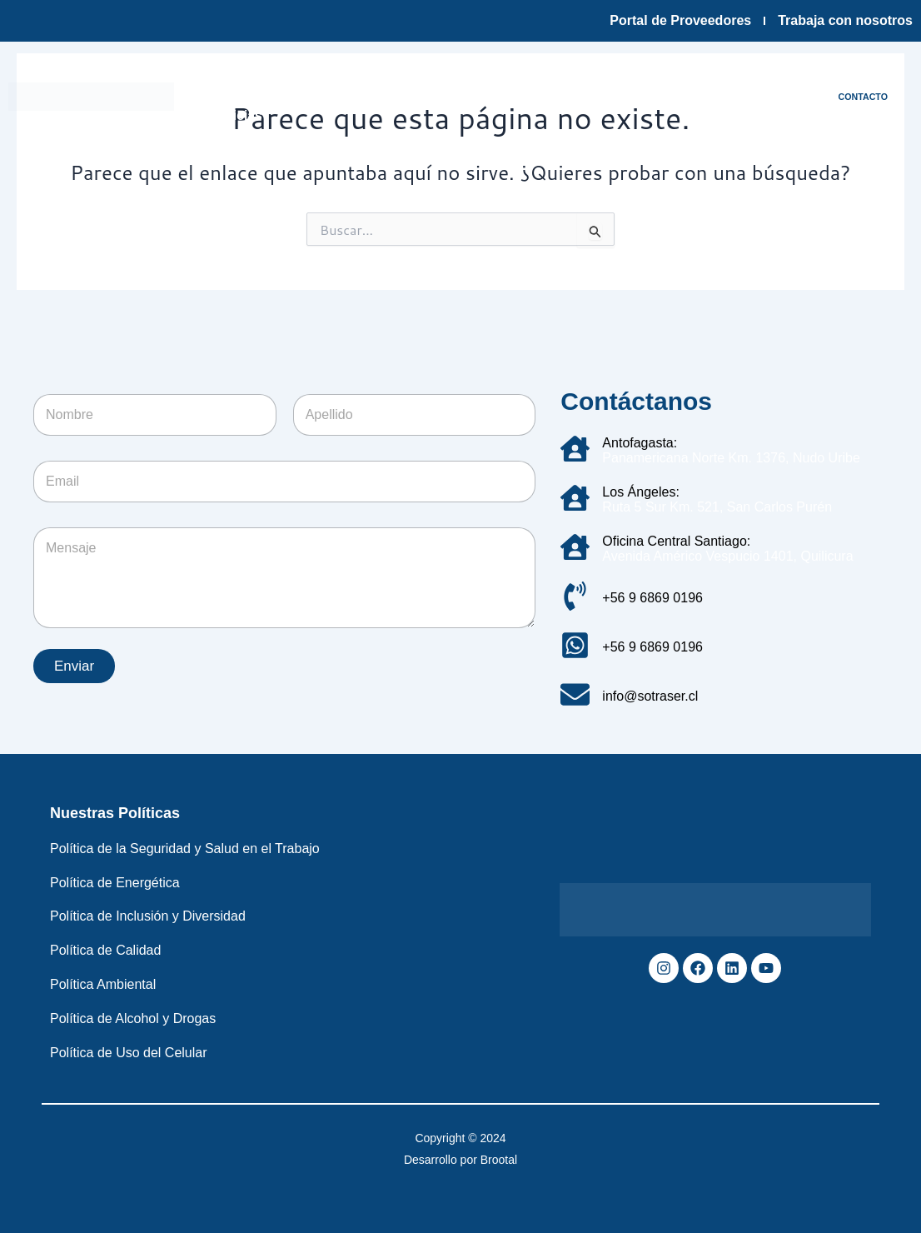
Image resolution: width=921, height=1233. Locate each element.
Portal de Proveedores (680, 20)
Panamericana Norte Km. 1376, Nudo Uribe (731, 458)
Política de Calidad (105, 950)
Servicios (570, 77)
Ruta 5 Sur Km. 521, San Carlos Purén (717, 507)
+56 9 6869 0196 (652, 598)
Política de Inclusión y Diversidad (148, 916)
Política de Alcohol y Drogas (133, 1018)
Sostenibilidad (670, 77)
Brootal (498, 1159)
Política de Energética (115, 883)
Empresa (286, 77)
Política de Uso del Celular (128, 1053)
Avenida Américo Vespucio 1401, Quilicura (727, 556)
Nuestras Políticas (115, 813)
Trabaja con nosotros (845, 20)
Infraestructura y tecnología (427, 77)
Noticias (237, 115)
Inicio (216, 77)
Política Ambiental (103, 984)
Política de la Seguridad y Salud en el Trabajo (185, 848)
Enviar (74, 666)
